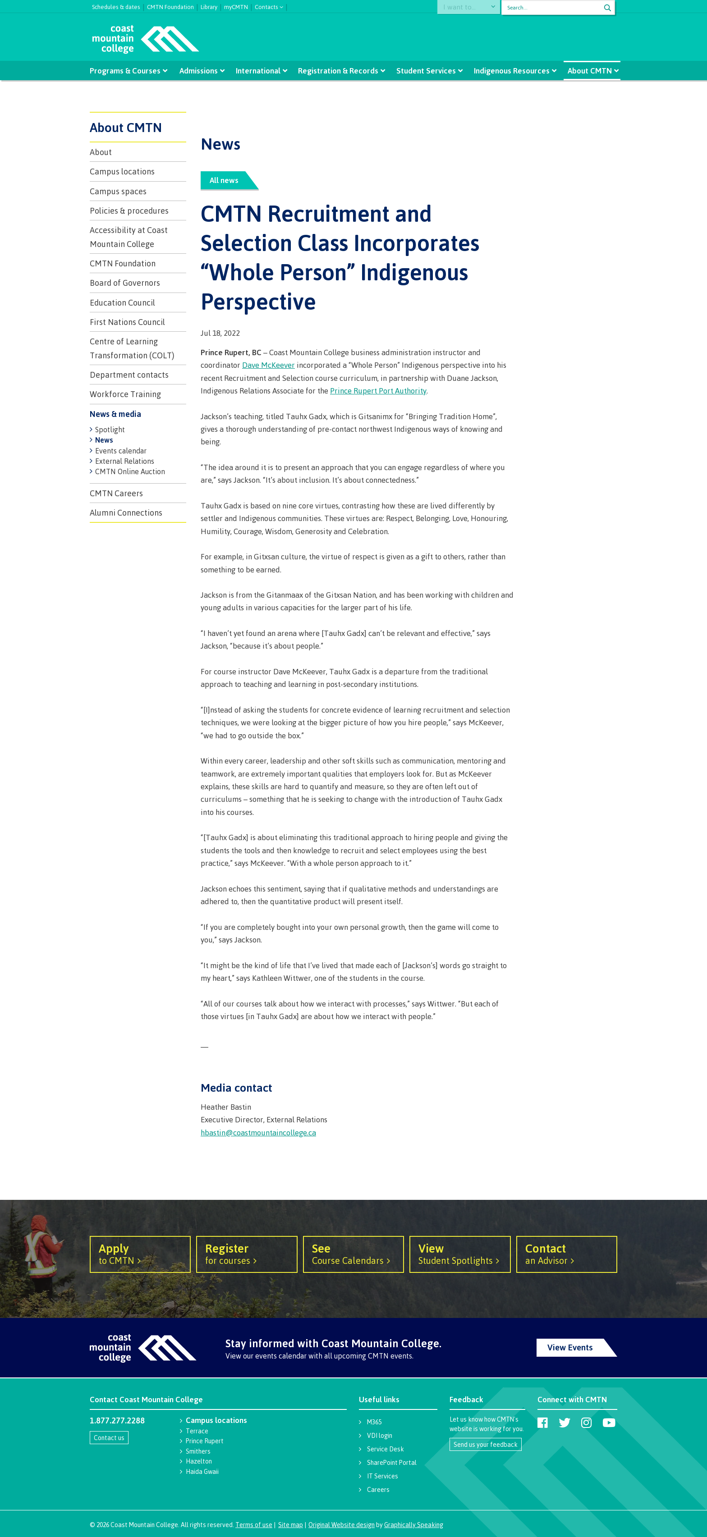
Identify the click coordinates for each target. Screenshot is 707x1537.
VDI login (379, 1435)
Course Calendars (353, 1253)
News (104, 439)
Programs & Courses (128, 70)
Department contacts (129, 375)
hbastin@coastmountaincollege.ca (258, 1132)
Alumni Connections (126, 512)
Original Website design (341, 1524)
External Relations (124, 461)
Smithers (198, 1451)
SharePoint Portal (392, 1462)
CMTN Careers (116, 493)
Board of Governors (125, 283)
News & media (115, 414)
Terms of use (253, 1524)
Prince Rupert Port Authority (378, 390)
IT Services (382, 1476)
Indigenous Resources (509, 70)
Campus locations (122, 171)
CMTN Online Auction (130, 471)
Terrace (197, 1431)
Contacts (266, 6)
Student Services (424, 70)
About (101, 152)
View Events (570, 1347)
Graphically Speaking (413, 1524)
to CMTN (140, 1253)
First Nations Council (127, 322)
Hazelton (199, 1461)
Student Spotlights (459, 1253)
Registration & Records (338, 70)
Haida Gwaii (202, 1471)
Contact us (109, 1437)
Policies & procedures (129, 210)
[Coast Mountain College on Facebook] (542, 1422)
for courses (246, 1253)
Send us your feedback (486, 1444)
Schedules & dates (116, 6)
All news (224, 180)
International (259, 70)
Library (209, 6)
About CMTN (586, 70)
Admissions (200, 70)
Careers (378, 1489)
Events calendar (121, 450)
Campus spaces (118, 191)
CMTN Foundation (170, 6)
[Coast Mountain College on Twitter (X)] (564, 1422)
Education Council (122, 302)
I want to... (464, 7)
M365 (374, 1422)
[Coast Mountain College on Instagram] (586, 1422)
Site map (290, 1524)
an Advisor (566, 1253)
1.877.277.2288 (117, 1420)
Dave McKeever (268, 365)
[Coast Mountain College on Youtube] (608, 1422)
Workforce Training (125, 394)
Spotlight (110, 429)
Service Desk (385, 1449)
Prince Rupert (205, 1441)
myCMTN (236, 6)
